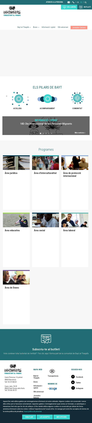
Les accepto (45, 417)
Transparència (53, 376)
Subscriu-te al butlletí (46, 349)
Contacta (71, 2)
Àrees (36, 27)
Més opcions (62, 417)
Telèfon (73, 4)
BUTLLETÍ (87, 7)
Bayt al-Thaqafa (24, 27)
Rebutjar (29, 417)
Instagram (79, 388)
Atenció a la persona (54, 2)
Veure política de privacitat (33, 411)
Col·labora (71, 7)
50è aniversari (63, 27)
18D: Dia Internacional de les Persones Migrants (46, 123)
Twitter (78, 383)
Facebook (79, 377)
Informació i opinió (48, 27)
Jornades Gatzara (79, 27)
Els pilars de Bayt (47, 87)
